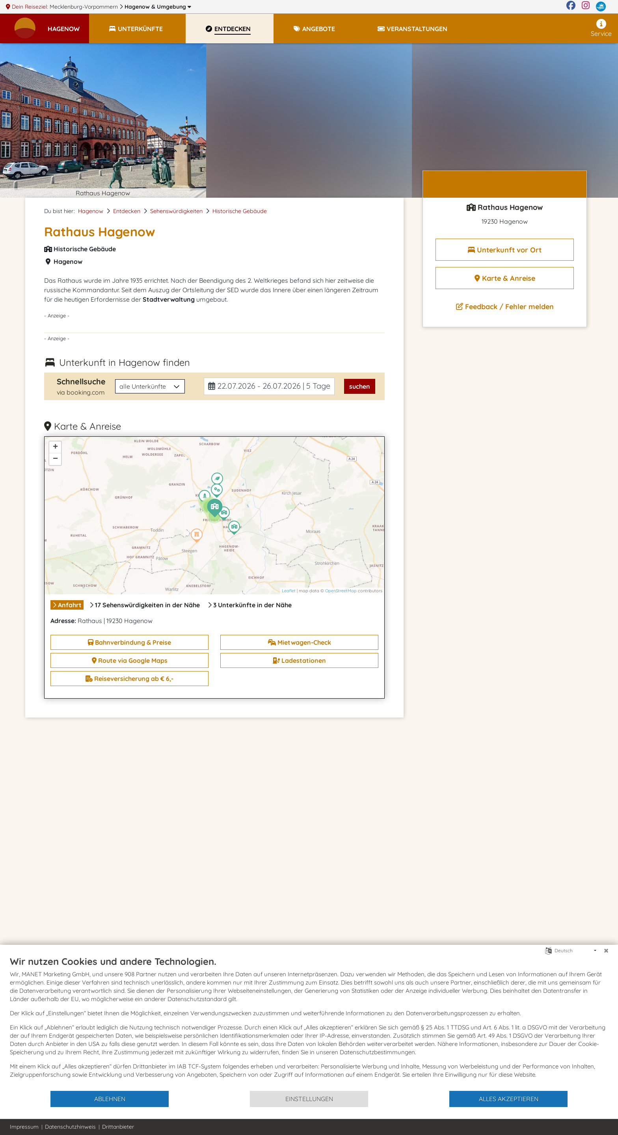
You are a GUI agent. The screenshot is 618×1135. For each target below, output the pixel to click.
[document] (309, 1023)
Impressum (24, 1126)
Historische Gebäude (239, 211)
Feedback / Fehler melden (505, 306)
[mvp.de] (601, 6)
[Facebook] (570, 6)
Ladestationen (299, 660)
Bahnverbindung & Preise (129, 642)
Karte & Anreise (505, 278)
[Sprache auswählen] (548, 950)
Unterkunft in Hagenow (124, 362)
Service (601, 28)
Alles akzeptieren (508, 1099)
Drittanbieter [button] (118, 1126)
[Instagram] (586, 6)
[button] (68, 25)
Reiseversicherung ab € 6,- (129, 678)
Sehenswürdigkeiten (176, 211)
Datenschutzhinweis (70, 1126)
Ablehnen (109, 1099)
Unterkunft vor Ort (505, 249)
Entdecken (126, 211)
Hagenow (158, 6)
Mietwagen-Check (299, 642)
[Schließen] (606, 951)
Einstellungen (309, 1099)
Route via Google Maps (130, 660)
